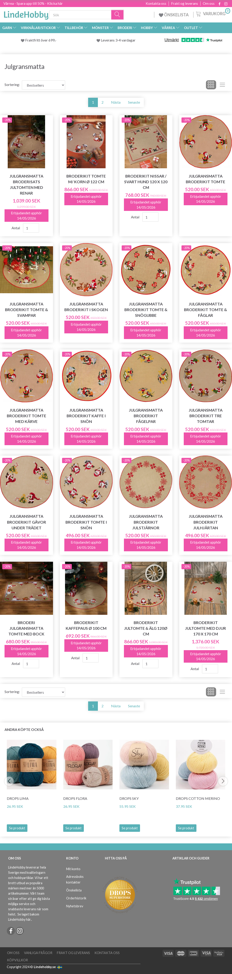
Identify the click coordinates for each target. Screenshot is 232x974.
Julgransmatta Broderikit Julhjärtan (205, 522)
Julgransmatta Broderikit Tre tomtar (205, 416)
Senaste (134, 102)
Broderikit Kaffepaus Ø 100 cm (86, 625)
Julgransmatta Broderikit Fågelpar (146, 416)
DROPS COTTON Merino (198, 798)
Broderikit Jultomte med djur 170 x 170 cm (205, 628)
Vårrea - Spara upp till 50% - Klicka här (33, 3)
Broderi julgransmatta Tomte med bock (26, 628)
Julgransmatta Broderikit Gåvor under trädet (26, 522)
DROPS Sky (129, 798)
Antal (16, 228)
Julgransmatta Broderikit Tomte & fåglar (205, 310)
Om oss (209, 3)
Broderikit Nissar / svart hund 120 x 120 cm (145, 182)
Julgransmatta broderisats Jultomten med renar (26, 184)
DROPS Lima (18, 798)
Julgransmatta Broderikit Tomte (205, 179)
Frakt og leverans (184, 3)
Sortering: (12, 84)
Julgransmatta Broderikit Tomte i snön (86, 522)
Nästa (116, 102)
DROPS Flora (75, 798)
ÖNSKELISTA (174, 14)
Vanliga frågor (38, 953)
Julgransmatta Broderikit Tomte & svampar (26, 310)
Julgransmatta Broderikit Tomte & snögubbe (145, 310)
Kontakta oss (156, 3)
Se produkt (17, 828)
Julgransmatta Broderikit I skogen (86, 307)
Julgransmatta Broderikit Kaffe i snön (86, 416)
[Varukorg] (212, 13)
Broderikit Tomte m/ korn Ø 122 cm (86, 179)
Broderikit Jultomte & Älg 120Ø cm (145, 628)
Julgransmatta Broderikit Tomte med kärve (26, 416)
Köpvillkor (17, 960)
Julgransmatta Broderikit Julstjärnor (146, 522)
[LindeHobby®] (26, 14)
